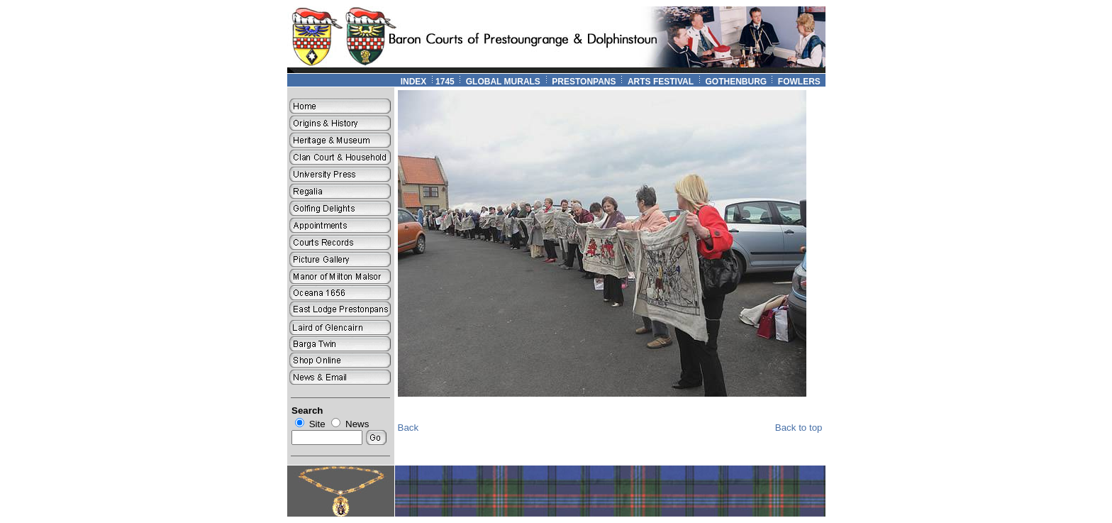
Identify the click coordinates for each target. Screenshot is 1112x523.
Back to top (799, 427)
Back (408, 427)
